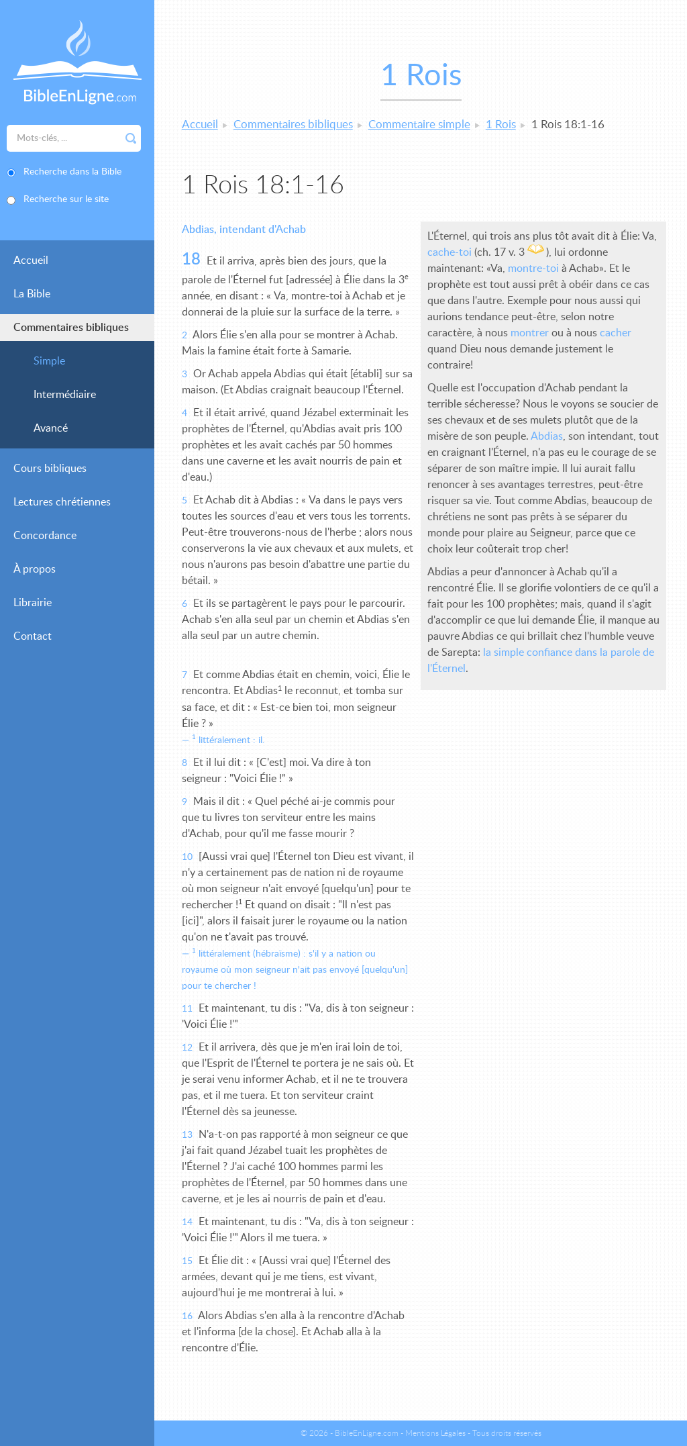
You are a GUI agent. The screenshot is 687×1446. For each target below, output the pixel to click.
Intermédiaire (65, 394)
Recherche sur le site (66, 199)
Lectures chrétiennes (62, 502)
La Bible (31, 294)
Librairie (32, 602)
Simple (49, 361)
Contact (32, 636)
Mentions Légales (435, 1433)
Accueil (30, 260)
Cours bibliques (50, 468)
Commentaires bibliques (71, 327)
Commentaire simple (419, 124)
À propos (34, 569)
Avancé (51, 428)
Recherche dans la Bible (72, 172)
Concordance (44, 535)
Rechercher (131, 138)
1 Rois (501, 124)
